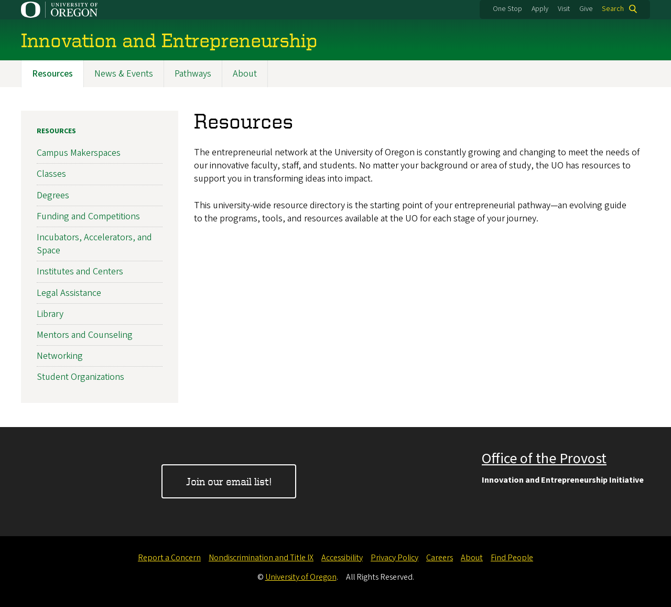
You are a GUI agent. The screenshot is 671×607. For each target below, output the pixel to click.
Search (613, 9)
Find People (512, 557)
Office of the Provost (544, 458)
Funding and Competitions (88, 216)
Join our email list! (229, 481)
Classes (51, 174)
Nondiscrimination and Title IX (261, 557)
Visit (564, 9)
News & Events (123, 73)
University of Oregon (301, 577)
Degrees (53, 195)
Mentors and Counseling (85, 335)
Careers (439, 557)
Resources (52, 73)
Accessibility (342, 557)
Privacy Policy (394, 557)
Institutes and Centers (80, 272)
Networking (60, 356)
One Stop (507, 9)
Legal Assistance (69, 293)
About (245, 73)
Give (586, 9)
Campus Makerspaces (79, 153)
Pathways (193, 73)
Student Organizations (80, 377)
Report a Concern (169, 557)
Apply (540, 9)
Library (50, 314)
